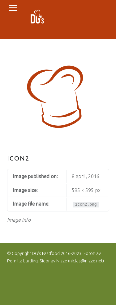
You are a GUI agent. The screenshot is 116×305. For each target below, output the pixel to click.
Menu (13, 8)
